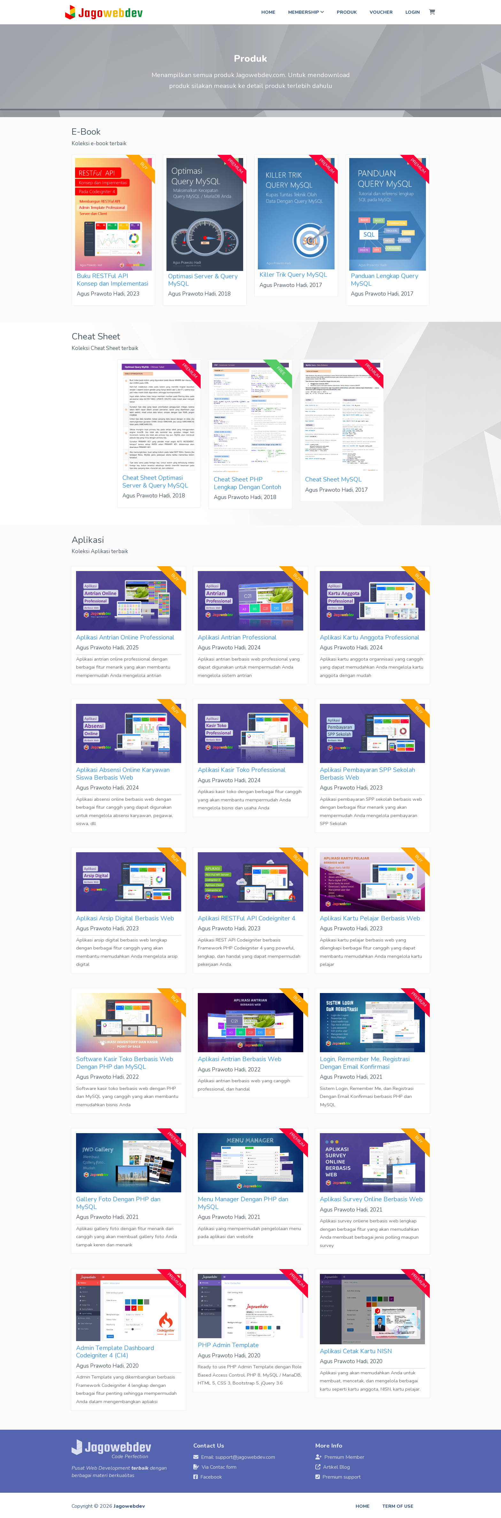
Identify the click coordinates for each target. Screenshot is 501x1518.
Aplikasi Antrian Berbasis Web (239, 1059)
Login (412, 12)
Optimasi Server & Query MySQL (203, 280)
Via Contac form (219, 1467)
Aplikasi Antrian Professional (237, 637)
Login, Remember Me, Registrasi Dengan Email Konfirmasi (365, 1063)
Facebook (211, 1477)
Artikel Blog (336, 1467)
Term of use (397, 1506)
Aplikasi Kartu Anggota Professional (370, 637)
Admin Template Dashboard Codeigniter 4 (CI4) (115, 1352)
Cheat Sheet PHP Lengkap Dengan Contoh (247, 483)
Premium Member (344, 1457)
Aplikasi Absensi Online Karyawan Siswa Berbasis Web (123, 774)
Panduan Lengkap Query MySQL (384, 280)
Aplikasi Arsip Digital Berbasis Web (125, 918)
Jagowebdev (129, 1506)
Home (268, 12)
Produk (347, 12)
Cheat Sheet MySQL (333, 479)
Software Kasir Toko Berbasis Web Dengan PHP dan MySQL (124, 1063)
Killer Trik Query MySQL (293, 274)
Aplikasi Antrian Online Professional (125, 637)
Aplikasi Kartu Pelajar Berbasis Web (370, 918)
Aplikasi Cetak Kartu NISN (356, 1351)
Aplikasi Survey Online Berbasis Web (371, 1199)
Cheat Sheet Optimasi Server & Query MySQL (155, 481)
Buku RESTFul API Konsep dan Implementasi (112, 280)
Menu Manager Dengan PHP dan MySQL (243, 1203)
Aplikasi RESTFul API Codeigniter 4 (247, 918)
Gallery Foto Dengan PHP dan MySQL (118, 1203)
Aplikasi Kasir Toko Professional (242, 770)
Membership (306, 12)
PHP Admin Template (228, 1345)
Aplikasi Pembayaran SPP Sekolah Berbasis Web (367, 774)
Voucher (381, 12)
